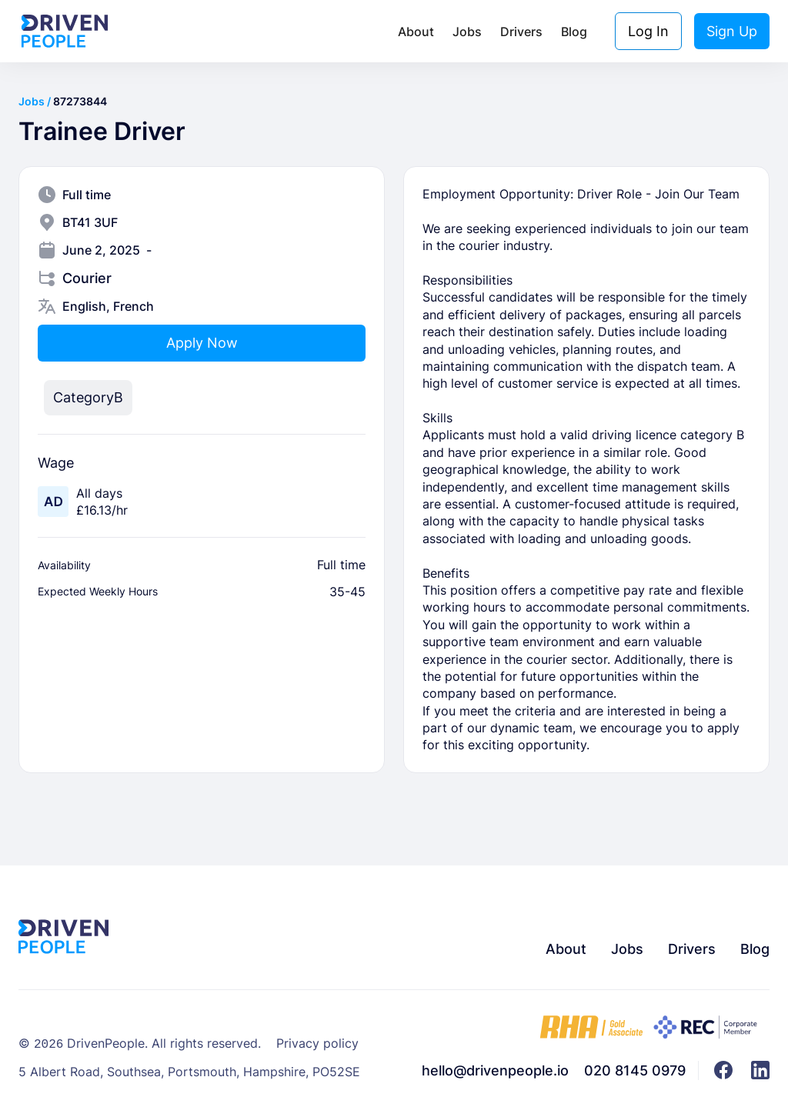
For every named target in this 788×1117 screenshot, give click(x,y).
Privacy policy (317, 1044)
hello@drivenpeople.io (495, 1070)
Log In (648, 31)
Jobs (467, 31)
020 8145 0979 (635, 1070)
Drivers (521, 31)
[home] (64, 31)
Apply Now (202, 343)
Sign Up (731, 31)
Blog (574, 31)
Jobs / (35, 101)
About (416, 31)
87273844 (80, 101)
